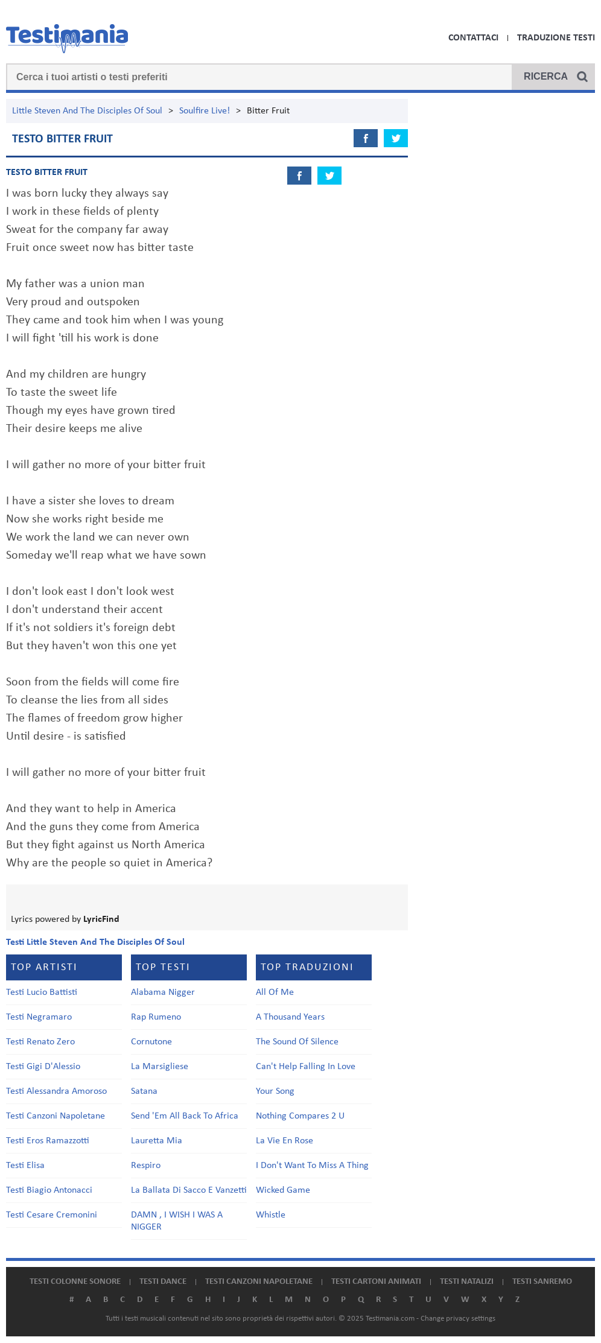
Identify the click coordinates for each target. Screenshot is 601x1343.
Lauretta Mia (156, 1141)
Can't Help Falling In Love (305, 1067)
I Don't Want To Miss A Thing (312, 1165)
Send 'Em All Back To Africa (184, 1116)
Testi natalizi (467, 1281)
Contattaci (473, 38)
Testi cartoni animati (376, 1281)
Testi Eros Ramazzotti (47, 1141)
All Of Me (275, 992)
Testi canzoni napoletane (259, 1281)
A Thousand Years (290, 1017)
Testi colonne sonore (75, 1281)
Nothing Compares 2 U (300, 1116)
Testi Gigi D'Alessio (43, 1067)
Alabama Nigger (163, 992)
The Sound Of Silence (297, 1042)
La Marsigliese (159, 1067)
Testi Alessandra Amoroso (56, 1091)
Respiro (146, 1165)
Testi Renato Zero (40, 1042)
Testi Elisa (25, 1165)
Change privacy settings (458, 1318)
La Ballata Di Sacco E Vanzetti (189, 1190)
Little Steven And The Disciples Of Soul (87, 111)
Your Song (275, 1091)
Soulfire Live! (204, 111)
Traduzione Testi (556, 38)
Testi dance (162, 1281)
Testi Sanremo (542, 1281)
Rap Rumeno (156, 1017)
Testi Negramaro (39, 1017)
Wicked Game (283, 1190)
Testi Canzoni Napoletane (55, 1116)
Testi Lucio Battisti (41, 992)
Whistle (270, 1215)
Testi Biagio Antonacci (49, 1190)
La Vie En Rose (284, 1141)
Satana (144, 1091)
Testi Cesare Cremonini (51, 1215)
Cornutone (151, 1042)
